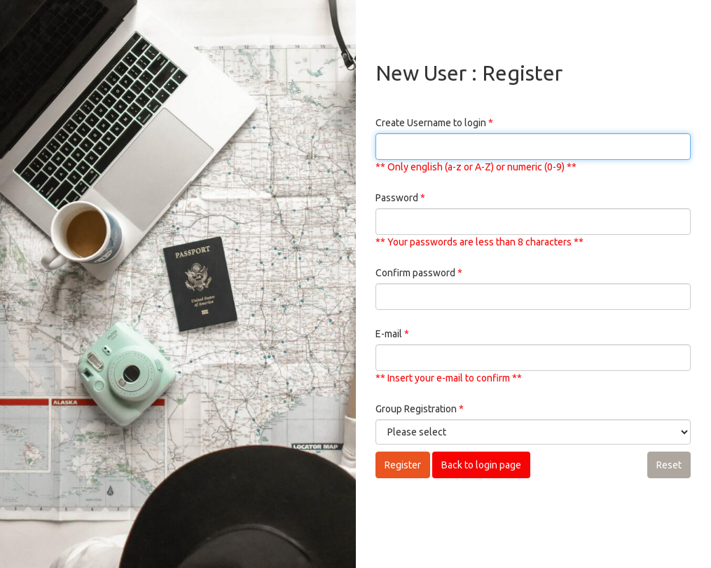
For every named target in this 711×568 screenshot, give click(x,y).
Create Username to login (434, 122)
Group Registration (419, 408)
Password (400, 197)
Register (403, 465)
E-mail (392, 333)
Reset (669, 465)
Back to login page (481, 465)
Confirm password (418, 272)
